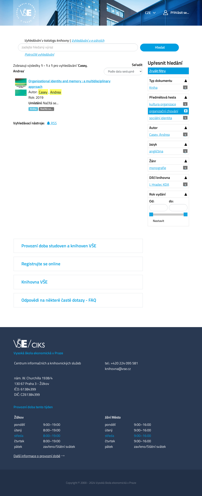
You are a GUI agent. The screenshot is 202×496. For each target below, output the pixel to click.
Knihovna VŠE (34, 282)
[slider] (151, 214)
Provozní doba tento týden (33, 407)
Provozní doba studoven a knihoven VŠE (58, 246)
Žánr (152, 161)
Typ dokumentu (160, 80)
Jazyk (153, 144)
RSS (52, 123)
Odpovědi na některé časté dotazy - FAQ (58, 300)
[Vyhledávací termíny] (78, 47)
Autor (153, 127)
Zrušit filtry (157, 70)
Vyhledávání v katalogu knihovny (46, 40)
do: (171, 201)
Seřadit (137, 64)
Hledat (159, 47)
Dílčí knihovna (159, 177)
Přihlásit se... (176, 12)
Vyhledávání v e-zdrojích (87, 40)
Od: (151, 201)
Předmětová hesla (162, 97)
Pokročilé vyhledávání (39, 54)
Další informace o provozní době (37, 456)
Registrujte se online (40, 264)
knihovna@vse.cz (118, 368)
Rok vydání (157, 194)
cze (148, 12)
